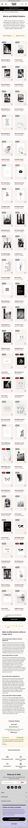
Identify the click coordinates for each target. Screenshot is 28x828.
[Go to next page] (22, 626)
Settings (14, 824)
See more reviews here (14, 750)
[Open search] (6, 4)
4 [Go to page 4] (16, 626)
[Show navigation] (2, 4)
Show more (14, 619)
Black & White (15, 12)
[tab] (22, 4)
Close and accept (14, 819)
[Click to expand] (14, 793)
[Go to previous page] (5, 626)
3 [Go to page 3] (13, 626)
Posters (8, 12)
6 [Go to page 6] (19, 626)
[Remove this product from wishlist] (11, 55)
